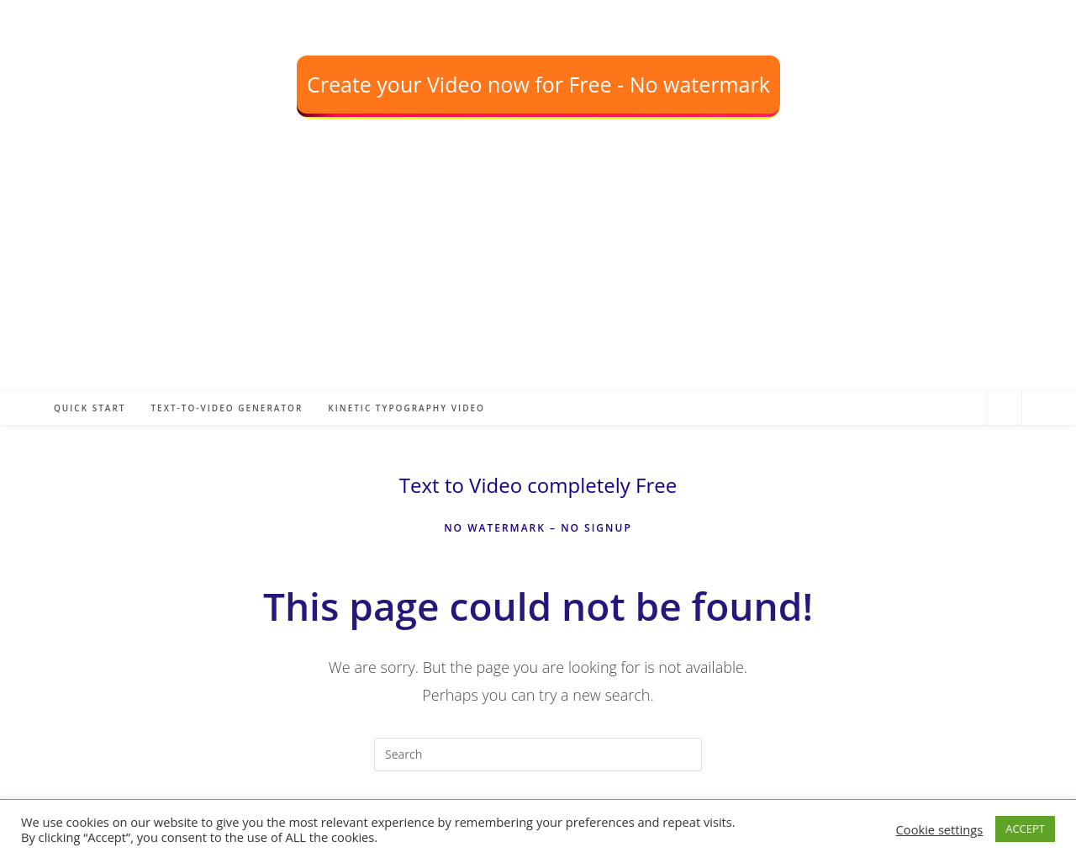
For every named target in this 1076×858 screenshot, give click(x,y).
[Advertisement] (504, 273)
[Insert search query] (538, 754)
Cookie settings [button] (940, 829)
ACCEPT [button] (1025, 828)
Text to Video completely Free (538, 485)
